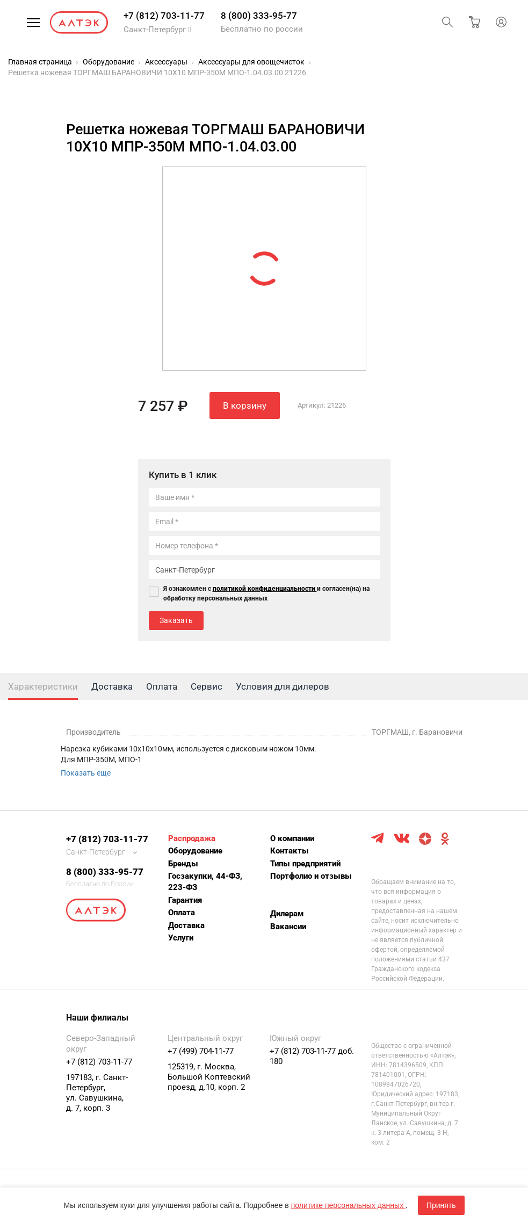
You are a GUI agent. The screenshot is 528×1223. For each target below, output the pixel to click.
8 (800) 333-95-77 (259, 15)
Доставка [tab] (112, 686)
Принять (441, 1205)
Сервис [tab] (206, 686)
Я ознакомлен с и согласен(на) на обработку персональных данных (266, 593)
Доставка (186, 925)
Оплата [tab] (161, 686)
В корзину (244, 405)
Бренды (183, 864)
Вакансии (288, 926)
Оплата (181, 912)
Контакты (289, 851)
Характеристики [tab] (43, 686)
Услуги (180, 938)
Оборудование (195, 851)
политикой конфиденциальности (265, 588)
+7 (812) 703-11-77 (164, 15)
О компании (292, 838)
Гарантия (185, 900)
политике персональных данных (348, 1205)
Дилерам (286, 913)
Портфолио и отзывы (311, 876)
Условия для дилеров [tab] (282, 686)
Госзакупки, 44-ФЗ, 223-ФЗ (205, 881)
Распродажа (191, 838)
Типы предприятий (305, 864)
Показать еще (86, 773)
